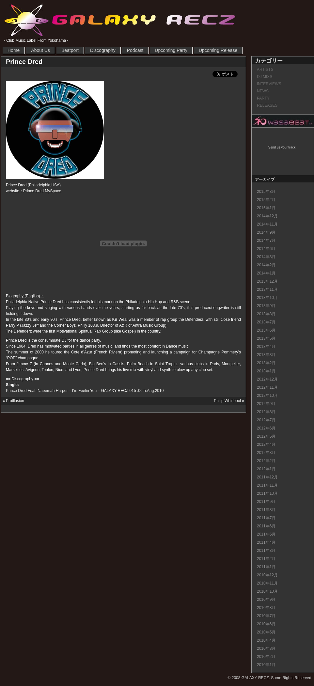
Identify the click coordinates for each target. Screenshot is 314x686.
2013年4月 (266, 346)
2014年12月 (267, 216)
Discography (103, 50)
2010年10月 (267, 591)
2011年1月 (266, 567)
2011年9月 (266, 501)
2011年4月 (266, 542)
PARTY (263, 98)
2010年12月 (267, 575)
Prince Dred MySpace (42, 191)
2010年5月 (266, 632)
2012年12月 (267, 379)
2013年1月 (266, 371)
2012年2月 (266, 461)
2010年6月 (266, 624)
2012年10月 (267, 395)
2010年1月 (266, 665)
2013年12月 (267, 281)
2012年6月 (266, 428)
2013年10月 (267, 297)
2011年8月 (266, 509)
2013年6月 (266, 330)
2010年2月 (266, 656)
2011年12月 (267, 477)
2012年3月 (266, 452)
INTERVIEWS (269, 84)
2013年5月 (266, 338)
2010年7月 (266, 616)
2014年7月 (266, 240)
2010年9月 (266, 599)
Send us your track (281, 147)
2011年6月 (266, 526)
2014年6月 (266, 248)
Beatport (70, 50)
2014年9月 (266, 232)
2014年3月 (266, 257)
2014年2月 (266, 265)
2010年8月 (266, 607)
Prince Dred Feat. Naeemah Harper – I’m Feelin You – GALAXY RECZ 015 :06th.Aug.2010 (85, 390)
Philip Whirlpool (227, 400)
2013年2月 (266, 363)
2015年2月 (266, 199)
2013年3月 (266, 354)
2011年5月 (266, 534)
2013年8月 (266, 314)
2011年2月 (266, 558)
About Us (40, 50)
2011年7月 (266, 518)
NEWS (263, 91)
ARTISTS (265, 69)
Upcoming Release (218, 50)
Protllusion (15, 400)
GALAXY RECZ (120, 20)
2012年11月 (267, 387)
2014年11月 (267, 224)
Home (14, 50)
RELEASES (267, 105)
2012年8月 (266, 412)
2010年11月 (267, 583)
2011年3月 (266, 550)
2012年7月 (266, 420)
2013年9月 (266, 306)
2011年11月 (267, 485)
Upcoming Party (171, 50)
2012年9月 (266, 403)
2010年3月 (266, 648)
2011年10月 (267, 493)
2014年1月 (266, 273)
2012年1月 (266, 469)
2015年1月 (266, 208)
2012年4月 (266, 444)
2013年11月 (267, 289)
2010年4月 (266, 640)
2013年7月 (266, 322)
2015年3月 (266, 191)
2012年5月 (266, 436)
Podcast (135, 50)
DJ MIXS (264, 76)
